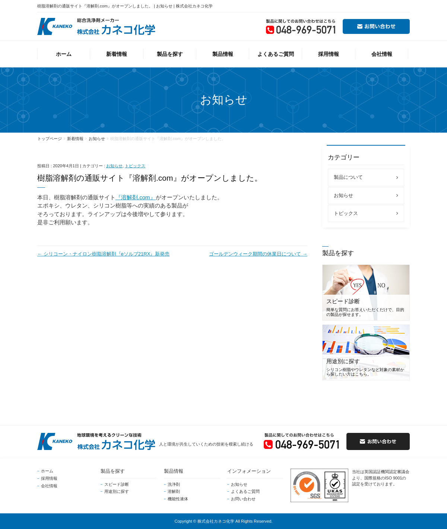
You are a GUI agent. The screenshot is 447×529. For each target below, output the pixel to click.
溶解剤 (174, 491)
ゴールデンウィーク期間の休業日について (258, 254)
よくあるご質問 (245, 491)
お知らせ (97, 138)
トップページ (49, 138)
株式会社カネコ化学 (215, 521)
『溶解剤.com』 (135, 197)
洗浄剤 (174, 484)
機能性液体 (178, 499)
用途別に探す (116, 491)
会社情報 (49, 486)
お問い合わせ (243, 499)
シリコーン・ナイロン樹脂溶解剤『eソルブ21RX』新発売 (103, 254)
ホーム (47, 471)
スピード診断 (116, 484)
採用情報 (49, 478)
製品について (348, 177)
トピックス (135, 166)
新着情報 (75, 138)
